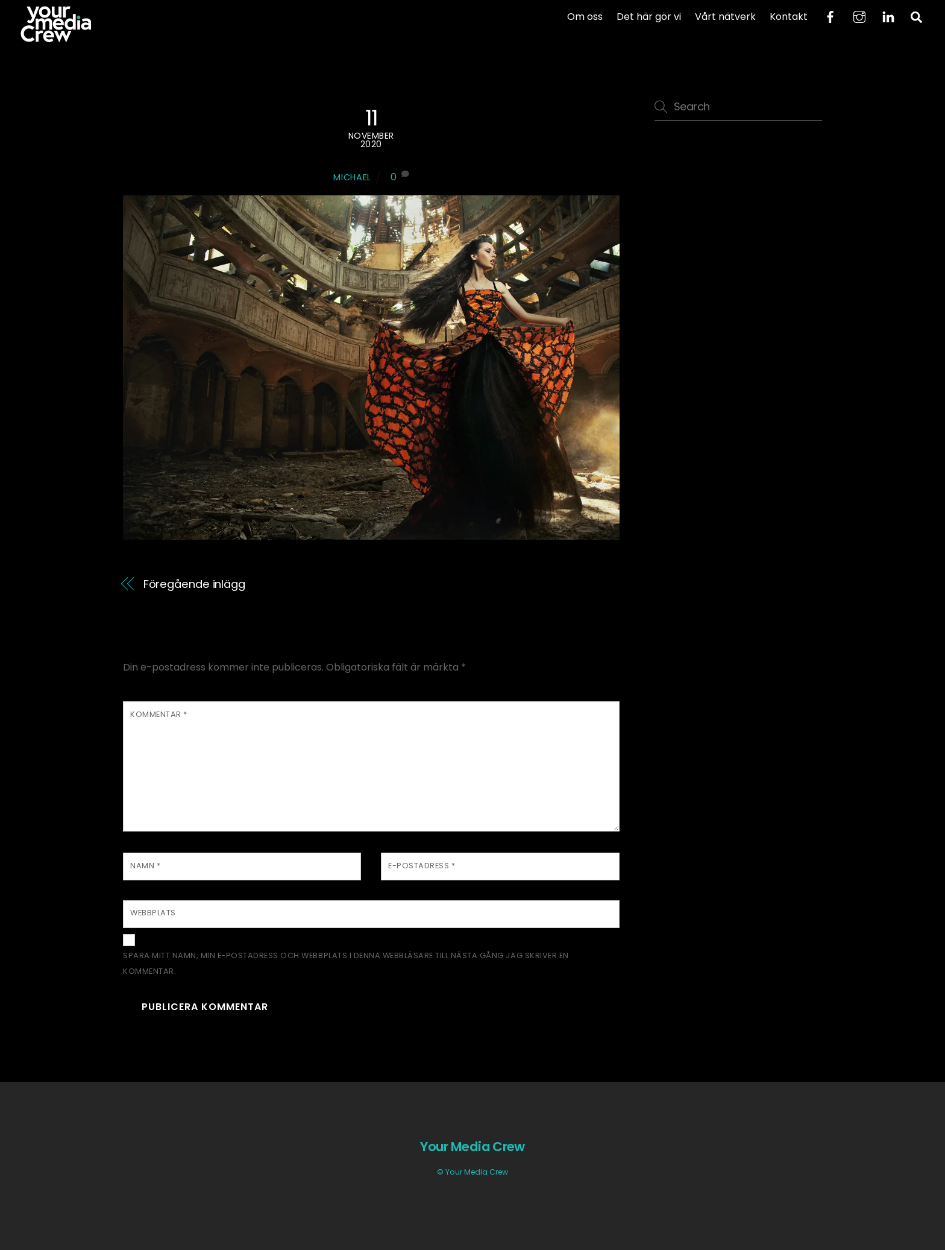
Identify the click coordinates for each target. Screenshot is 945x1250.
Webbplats (153, 913)
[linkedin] (888, 16)
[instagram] (859, 16)
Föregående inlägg (194, 584)
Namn (145, 865)
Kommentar (158, 714)
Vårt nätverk (725, 17)
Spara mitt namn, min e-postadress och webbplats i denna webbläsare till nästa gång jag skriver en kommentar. (346, 963)
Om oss (585, 17)
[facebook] (830, 16)
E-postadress (421, 865)
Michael (352, 177)
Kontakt (789, 17)
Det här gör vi (649, 17)
